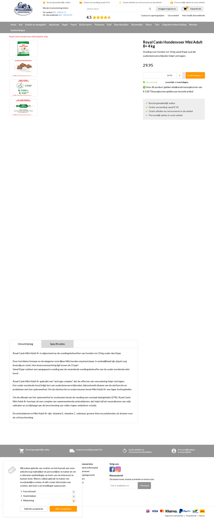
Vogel (65, 24)
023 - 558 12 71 (59, 12)
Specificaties (57, 343)
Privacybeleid (191, 516)
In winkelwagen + (195, 75)
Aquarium (54, 24)
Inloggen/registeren (167, 9)
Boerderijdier (121, 24)
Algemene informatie (87, 467)
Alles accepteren (63, 508)
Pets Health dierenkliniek (193, 16)
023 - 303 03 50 (65, 15)
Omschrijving (25, 343)
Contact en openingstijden (152, 16)
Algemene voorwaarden (174, 516)
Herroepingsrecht (85, 475)
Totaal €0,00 (195, 9)
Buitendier (137, 24)
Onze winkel (173, 16)
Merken (193, 24)
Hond (13, 24)
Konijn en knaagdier (35, 24)
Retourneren (83, 471)
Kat (21, 24)
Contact (80, 478)
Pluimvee (99, 24)
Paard (74, 24)
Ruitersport (85, 24)
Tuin (157, 24)
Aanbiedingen (18, 30)
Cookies (202, 516)
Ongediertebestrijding (174, 24)
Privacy (80, 482)
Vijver (149, 24)
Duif (109, 24)
